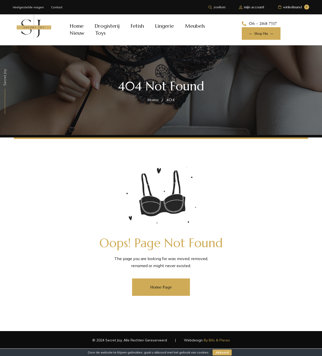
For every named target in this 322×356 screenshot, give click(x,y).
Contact (56, 7)
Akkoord (222, 352)
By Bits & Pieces (217, 340)
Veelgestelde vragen (28, 7)
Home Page (161, 287)
